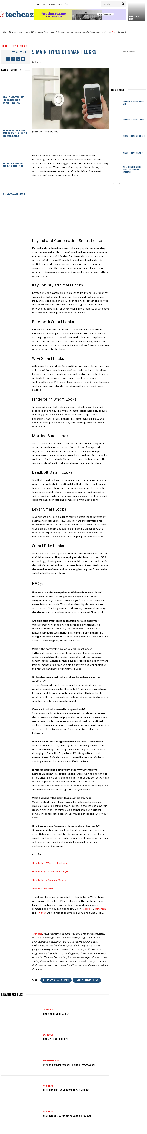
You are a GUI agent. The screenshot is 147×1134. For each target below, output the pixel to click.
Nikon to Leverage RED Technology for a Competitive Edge (13, 100)
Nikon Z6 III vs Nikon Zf (134, 17)
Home (5, 46)
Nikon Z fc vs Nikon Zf (55, 1039)
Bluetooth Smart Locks (56, 980)
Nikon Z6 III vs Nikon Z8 (133, 152)
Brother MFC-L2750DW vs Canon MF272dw (67, 1115)
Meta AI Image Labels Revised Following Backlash (132, 170)
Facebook (87, 908)
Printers (48, 1086)
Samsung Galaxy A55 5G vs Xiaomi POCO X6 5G (69, 1064)
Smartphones (51, 1060)
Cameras (48, 1010)
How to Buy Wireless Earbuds (49, 862)
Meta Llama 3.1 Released (14, 193)
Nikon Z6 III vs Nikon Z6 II (134, 136)
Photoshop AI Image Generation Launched (13, 165)
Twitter (41, 912)
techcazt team (19, 52)
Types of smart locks (86, 980)
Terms (114, 32)
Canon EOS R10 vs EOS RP (134, 119)
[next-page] (119, 183)
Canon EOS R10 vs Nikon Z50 (133, 102)
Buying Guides (19, 46)
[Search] (123, 4)
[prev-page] (113, 183)
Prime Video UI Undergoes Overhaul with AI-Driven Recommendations (15, 133)
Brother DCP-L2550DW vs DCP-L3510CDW (66, 1090)
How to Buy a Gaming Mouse (49, 879)
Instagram (100, 908)
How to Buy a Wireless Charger (50, 871)
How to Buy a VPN (43, 888)
